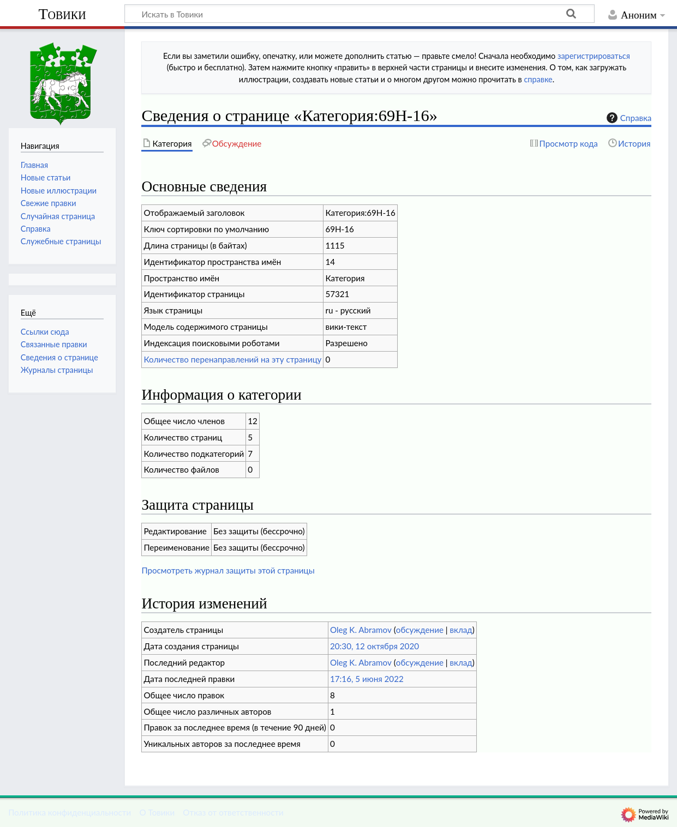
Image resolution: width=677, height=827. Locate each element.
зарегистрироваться (594, 56)
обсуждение (420, 630)
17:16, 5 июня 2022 (367, 679)
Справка (628, 117)
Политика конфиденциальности (69, 812)
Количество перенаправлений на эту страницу (232, 359)
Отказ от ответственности (233, 812)
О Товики (157, 812)
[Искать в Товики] (359, 13)
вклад (461, 630)
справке (538, 79)
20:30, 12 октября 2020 (374, 646)
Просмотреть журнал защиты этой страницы (227, 570)
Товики (62, 13)
